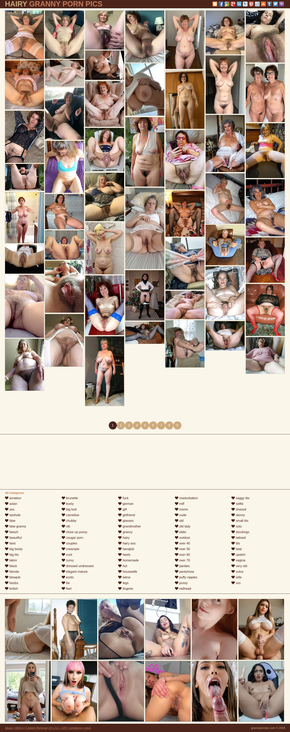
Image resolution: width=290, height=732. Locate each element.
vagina (238, 560)
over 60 (182, 554)
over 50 (182, 549)
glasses (126, 520)
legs (123, 583)
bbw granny (15, 526)
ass (9, 509)
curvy (68, 560)
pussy (181, 583)
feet (66, 588)
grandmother (129, 526)
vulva (237, 571)
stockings (240, 532)
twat (236, 549)
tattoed (238, 537)
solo (236, 526)
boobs (11, 583)
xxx (236, 583)
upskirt (238, 554)
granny (125, 532)
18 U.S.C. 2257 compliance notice (69, 728)
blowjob (12, 577)
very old (239, 566)
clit (66, 526)
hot (122, 566)
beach (11, 532)
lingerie (125, 588)
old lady (183, 526)
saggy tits (240, 498)
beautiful (13, 537)
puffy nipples (186, 577)
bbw (10, 520)
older (180, 532)
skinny (238, 515)
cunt (67, 554)
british (11, 588)
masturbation (186, 498)
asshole (13, 515)
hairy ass (126, 543)
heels (124, 554)
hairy (124, 537)
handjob (126, 549)
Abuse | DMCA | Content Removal (26, 728)
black (11, 566)
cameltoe (70, 515)
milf (179, 503)
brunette (70, 498)
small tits (239, 520)
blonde (12, 571)
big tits (12, 554)
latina (124, 577)
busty (68, 503)
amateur (13, 498)
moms (181, 509)
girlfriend (126, 515)
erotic (68, 577)
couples (69, 543)
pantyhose (184, 571)
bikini (11, 560)
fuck (123, 498)
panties (182, 566)
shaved (238, 509)
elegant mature (75, 571)
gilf (122, 509)
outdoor (182, 537)
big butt (69, 509)
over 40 (182, 543)
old (179, 520)
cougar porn (72, 537)
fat (66, 583)
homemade (128, 560)
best (10, 543)
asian (11, 503)
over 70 (182, 560)
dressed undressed (78, 566)
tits (235, 543)
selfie (237, 503)
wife (236, 577)
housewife (127, 571)
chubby (69, 520)
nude (180, 515)
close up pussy (74, 532)
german (126, 503)
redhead (183, 588)
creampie (70, 549)
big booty (13, 549)
